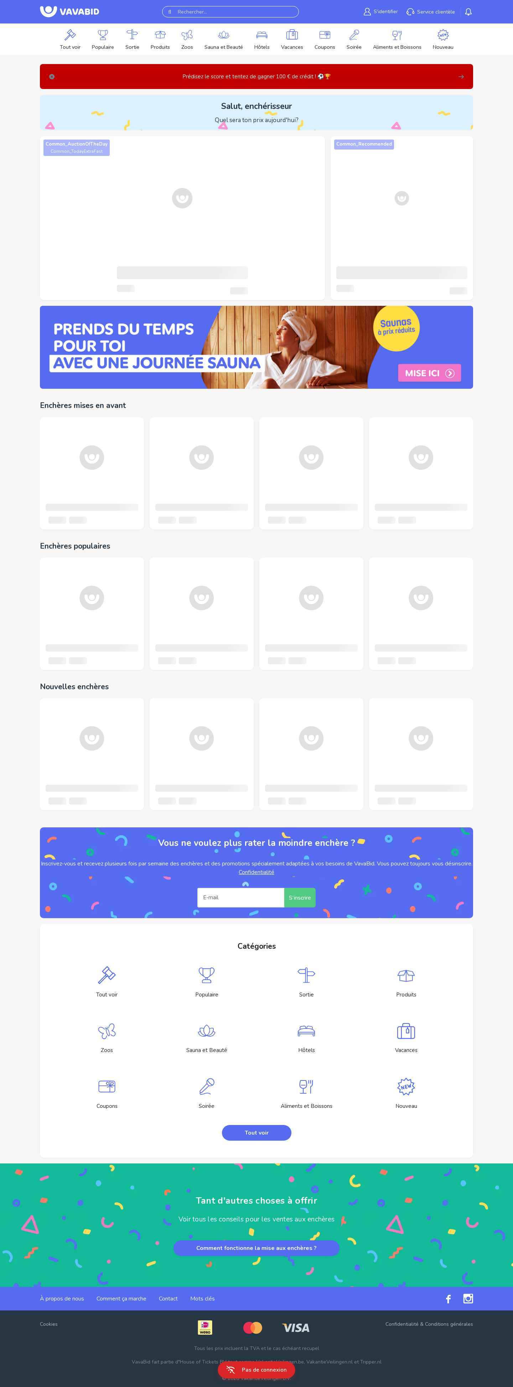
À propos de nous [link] (62, 1299)
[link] (256, 347)
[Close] (51, 77)
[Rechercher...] (230, 11)
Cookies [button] (49, 1324)
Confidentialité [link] (402, 1324)
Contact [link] (168, 1299)
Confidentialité (256, 872)
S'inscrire (300, 898)
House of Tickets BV (203, 1362)
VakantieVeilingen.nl (329, 1362)
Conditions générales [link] (449, 1324)
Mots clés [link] (202, 1299)
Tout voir (257, 1133)
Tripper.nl (371, 1362)
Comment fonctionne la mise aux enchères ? (256, 1248)
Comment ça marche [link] (121, 1299)
